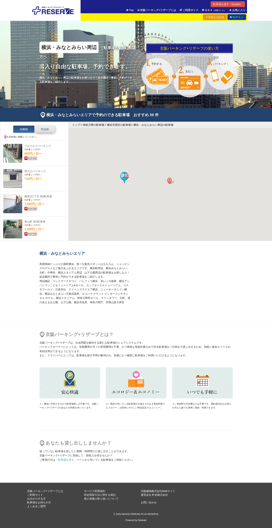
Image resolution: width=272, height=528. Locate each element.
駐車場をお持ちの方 (39, 502)
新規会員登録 (214, 17)
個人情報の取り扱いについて (101, 498)
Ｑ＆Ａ (213, 10)
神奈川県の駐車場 (93, 124)
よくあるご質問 (36, 506)
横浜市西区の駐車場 (119, 124)
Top (130, 10)
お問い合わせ (149, 502)
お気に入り (237, 10)
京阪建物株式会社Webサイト (158, 491)
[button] (124, 178)
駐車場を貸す (228, 4)
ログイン (237, 17)
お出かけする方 (36, 498)
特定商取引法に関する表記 (100, 494)
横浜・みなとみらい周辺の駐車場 (153, 124)
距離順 (24, 129)
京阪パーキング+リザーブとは (156, 10)
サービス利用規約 (94, 491)
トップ (76, 124)
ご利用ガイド (188, 10)
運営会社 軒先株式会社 (154, 494)
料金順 (45, 129)
